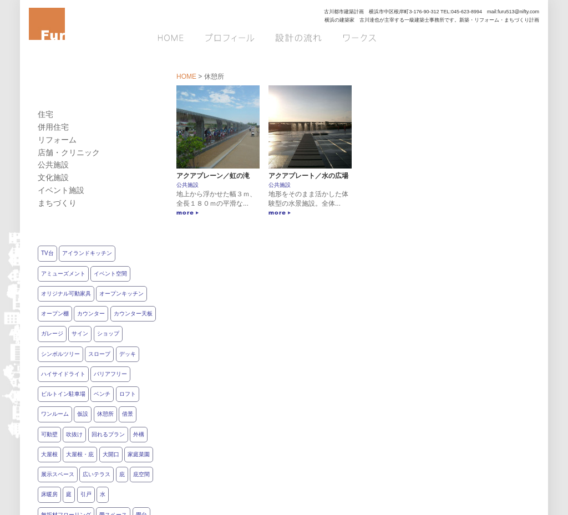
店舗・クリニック (69, 152)
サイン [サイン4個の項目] (80, 333)
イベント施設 (61, 190)
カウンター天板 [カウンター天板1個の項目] (133, 313)
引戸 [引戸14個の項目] (86, 494)
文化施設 (53, 177)
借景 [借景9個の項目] (127, 414)
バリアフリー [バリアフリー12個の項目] (110, 374)
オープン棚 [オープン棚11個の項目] (55, 313)
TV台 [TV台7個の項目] (47, 253)
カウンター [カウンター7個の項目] (91, 313)
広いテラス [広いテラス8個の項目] (96, 474)
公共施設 (187, 185)
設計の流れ (297, 37)
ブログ (485, 37)
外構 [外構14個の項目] (138, 434)
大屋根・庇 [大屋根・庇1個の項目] (80, 454)
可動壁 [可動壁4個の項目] (49, 434)
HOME (175, 37)
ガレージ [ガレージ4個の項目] (52, 333)
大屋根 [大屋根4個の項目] (49, 454)
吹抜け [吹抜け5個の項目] (74, 434)
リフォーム (57, 139)
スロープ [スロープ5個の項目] (99, 354)
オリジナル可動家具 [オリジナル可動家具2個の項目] (66, 293)
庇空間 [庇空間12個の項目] (141, 474)
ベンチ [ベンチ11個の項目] (102, 394)
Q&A (525, 37)
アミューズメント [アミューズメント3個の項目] (63, 274)
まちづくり (57, 202)
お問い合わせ (423, 37)
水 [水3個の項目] (102, 494)
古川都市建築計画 (344, 11)
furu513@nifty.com (518, 11)
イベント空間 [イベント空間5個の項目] (110, 274)
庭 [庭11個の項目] (69, 494)
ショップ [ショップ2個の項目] (108, 333)
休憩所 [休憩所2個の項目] (105, 414)
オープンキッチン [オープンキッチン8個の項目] (121, 293)
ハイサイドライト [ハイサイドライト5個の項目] (63, 374)
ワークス (358, 37)
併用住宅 (53, 127)
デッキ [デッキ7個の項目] (127, 354)
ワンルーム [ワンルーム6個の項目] (55, 414)
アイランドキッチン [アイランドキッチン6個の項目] (87, 253)
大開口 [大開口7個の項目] (111, 454)
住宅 (45, 114)
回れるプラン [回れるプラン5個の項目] (108, 434)
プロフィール (230, 37)
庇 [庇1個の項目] (122, 474)
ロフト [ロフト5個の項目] (127, 394)
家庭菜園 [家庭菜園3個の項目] (139, 454)
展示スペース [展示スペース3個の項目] (57, 474)
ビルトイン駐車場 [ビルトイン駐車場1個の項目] (63, 394)
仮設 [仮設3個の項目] (82, 414)
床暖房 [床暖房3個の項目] (49, 494)
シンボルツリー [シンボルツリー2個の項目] (60, 354)
